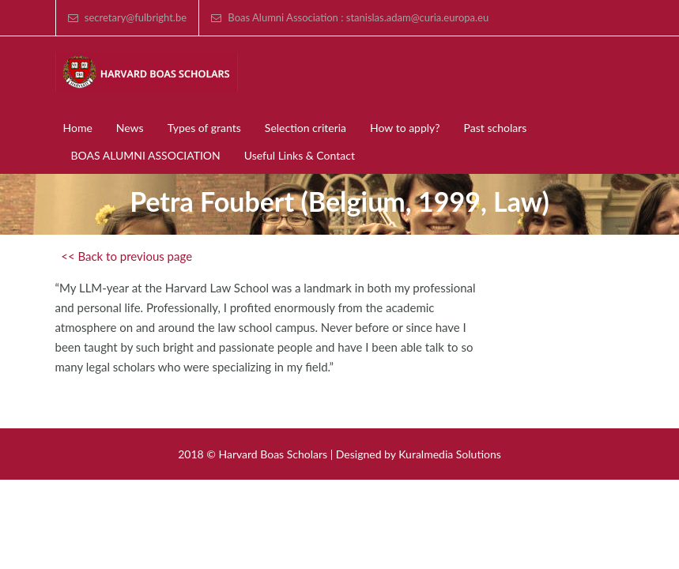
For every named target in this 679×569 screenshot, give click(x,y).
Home (77, 127)
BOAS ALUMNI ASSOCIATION (146, 155)
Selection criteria (305, 127)
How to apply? (405, 127)
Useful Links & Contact (299, 155)
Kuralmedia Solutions (449, 454)
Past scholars (495, 127)
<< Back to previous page (126, 256)
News (130, 127)
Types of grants (204, 127)
